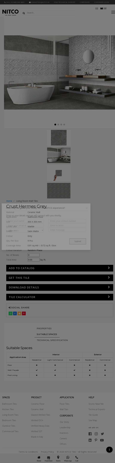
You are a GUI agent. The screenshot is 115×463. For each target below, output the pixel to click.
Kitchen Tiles (8, 409)
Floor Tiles (64, 403)
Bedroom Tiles (9, 420)
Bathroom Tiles (9, 403)
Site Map (93, 420)
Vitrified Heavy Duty (40, 425)
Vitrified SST (36, 431)
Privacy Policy (47, 451)
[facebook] (90, 433)
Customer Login (101, 2)
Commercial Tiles (10, 431)
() (103, 8)
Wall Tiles (64, 409)
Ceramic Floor (37, 403)
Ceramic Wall (37, 409)
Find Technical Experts (64, 2)
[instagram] (96, 433)
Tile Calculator (22, 297)
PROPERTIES (44, 328)
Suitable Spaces (47, 334)
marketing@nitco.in (39, 2)
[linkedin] (90, 440)
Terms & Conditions (28, 451)
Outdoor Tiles (8, 425)
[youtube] (102, 440)
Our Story (64, 422)
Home (9, 201)
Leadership (65, 427)
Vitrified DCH (37, 420)
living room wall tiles (27, 201)
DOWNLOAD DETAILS (24, 287)
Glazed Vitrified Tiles (40, 414)
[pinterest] (96, 440)
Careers (63, 438)
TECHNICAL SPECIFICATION (52, 340)
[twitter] (102, 433)
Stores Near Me (96, 403)
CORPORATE (85, 2)
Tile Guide (93, 414)
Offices (63, 444)
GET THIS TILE (19, 278)
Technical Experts (97, 409)
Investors (64, 433)
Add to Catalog (21, 268)
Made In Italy (37, 436)
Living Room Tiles (10, 414)
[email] (96, 8)
